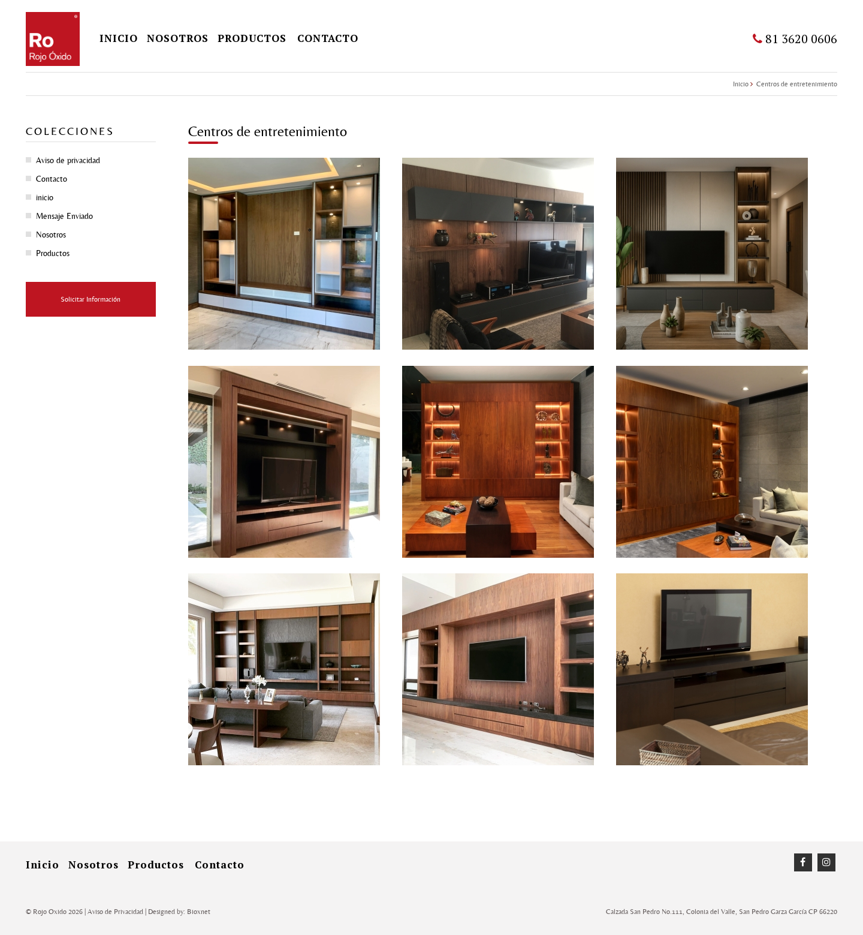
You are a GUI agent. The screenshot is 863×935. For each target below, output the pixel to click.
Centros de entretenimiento (796, 84)
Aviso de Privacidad (115, 911)
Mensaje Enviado (64, 216)
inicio (118, 38)
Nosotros (178, 38)
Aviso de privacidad (68, 160)
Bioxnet (198, 911)
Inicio (741, 84)
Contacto (327, 38)
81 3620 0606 (795, 39)
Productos (252, 38)
